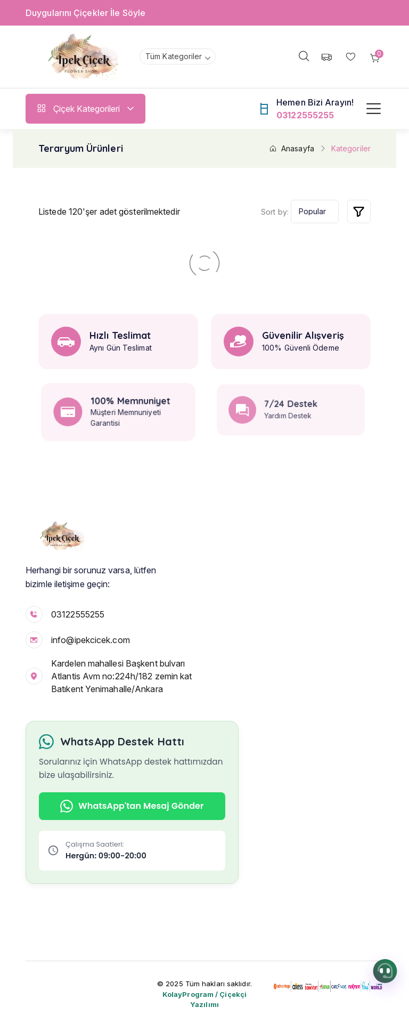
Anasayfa (291, 148)
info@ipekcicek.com (90, 640)
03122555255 (77, 614)
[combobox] (178, 56)
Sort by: (275, 211)
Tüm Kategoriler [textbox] (173, 56)
